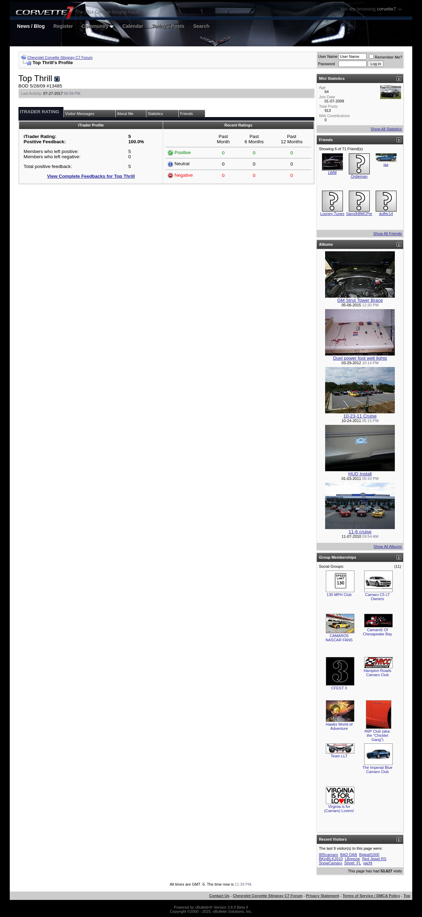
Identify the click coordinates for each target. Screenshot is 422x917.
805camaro (328, 855)
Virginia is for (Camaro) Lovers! (339, 808)
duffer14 (386, 214)
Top (407, 896)
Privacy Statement (322, 896)
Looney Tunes (332, 214)
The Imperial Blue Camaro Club (377, 769)
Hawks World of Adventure (339, 726)
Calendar (132, 26)
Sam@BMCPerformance (367, 214)
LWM (332, 172)
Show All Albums (388, 546)
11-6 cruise (359, 531)
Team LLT (339, 756)
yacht (367, 863)
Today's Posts (168, 26)
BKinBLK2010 (331, 859)
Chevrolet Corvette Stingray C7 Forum (60, 57)
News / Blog (31, 26)
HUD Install (359, 473)
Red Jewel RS (374, 859)
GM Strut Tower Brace (360, 300)
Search (201, 26)
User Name (328, 56)
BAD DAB (348, 855)
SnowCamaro (330, 863)
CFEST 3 (339, 688)
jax (386, 164)
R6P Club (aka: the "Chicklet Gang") (377, 735)
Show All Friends (387, 233)
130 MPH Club (339, 595)
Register (63, 26)
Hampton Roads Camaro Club (377, 672)
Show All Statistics (386, 129)
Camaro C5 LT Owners (377, 597)
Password (326, 64)
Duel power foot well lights (360, 358)
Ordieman (359, 176)
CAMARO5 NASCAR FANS (339, 638)
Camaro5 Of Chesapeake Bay (377, 632)
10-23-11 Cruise (360, 416)
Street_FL (352, 863)
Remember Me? (385, 57)
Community (98, 26)
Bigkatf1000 (369, 855)
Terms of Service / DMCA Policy (371, 896)
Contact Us (219, 896)
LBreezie (352, 859)
